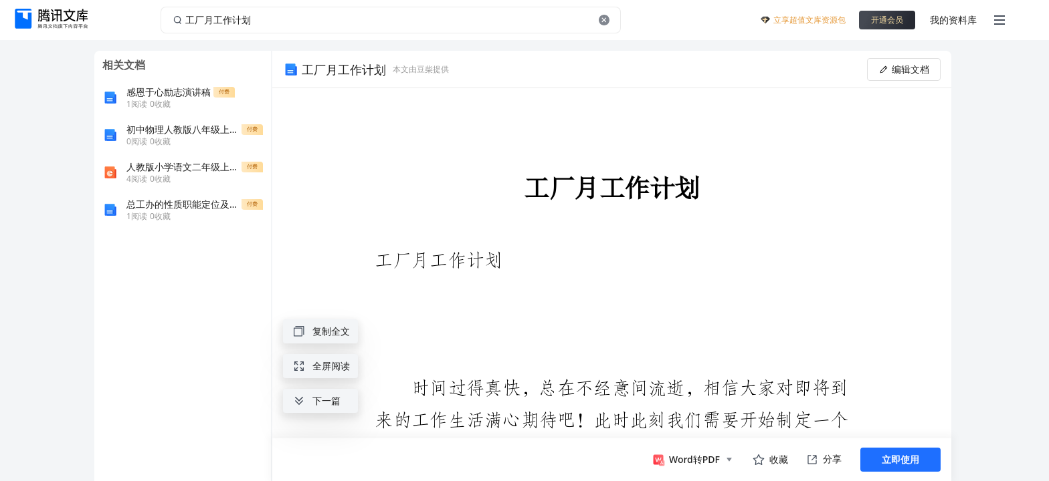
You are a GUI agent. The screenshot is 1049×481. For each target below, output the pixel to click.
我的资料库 (953, 19)
